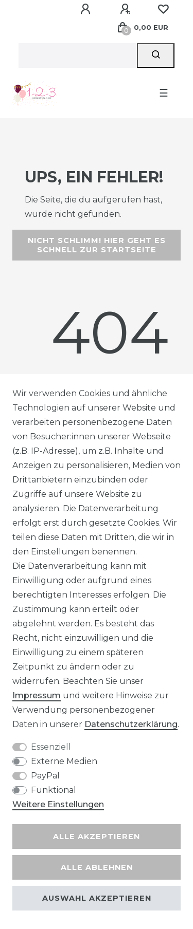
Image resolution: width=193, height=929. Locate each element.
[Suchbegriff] (78, 55)
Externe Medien (64, 761)
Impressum (36, 695)
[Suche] (155, 55)
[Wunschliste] (163, 9)
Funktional (53, 790)
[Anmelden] (87, 9)
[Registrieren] (127, 9)
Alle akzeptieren (96, 836)
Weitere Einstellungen (58, 804)
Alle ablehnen (97, 867)
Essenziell (51, 747)
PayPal (45, 776)
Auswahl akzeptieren (96, 898)
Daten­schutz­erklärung (131, 724)
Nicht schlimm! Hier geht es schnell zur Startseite (97, 245)
